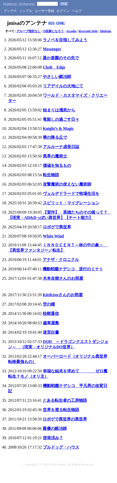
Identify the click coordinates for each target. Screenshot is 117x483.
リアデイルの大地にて (63, 86)
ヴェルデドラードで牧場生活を (71, 193)
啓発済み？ (53, 438)
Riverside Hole (88, 31)
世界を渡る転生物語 (61, 410)
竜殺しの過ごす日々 (61, 119)
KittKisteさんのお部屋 (63, 295)
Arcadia (71, 31)
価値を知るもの (57, 165)
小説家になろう (53, 31)
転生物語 (51, 175)
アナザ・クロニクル (61, 259)
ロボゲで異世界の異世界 (65, 419)
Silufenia (105, 31)
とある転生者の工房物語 (65, 400)
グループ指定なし (28, 31)
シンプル (25, 11)
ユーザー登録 (44, 11)
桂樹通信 (51, 313)
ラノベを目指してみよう (65, 40)
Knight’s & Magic (58, 128)
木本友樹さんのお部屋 (63, 278)
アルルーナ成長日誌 (61, 147)
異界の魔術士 (55, 156)
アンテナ (10, 11)
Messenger (52, 49)
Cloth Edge (54, 67)
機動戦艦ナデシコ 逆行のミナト (73, 269)
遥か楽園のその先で (61, 58)
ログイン (63, 11)
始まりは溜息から (59, 110)
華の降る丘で (55, 137)
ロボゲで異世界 (57, 227)
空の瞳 (49, 304)
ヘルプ (77, 11)
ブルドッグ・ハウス (61, 447)
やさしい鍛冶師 (57, 76)
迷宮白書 (51, 332)
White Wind (53, 236)
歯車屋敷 (51, 323)
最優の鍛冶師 (55, 428)
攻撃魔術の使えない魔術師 (67, 184)
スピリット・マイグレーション (71, 203)
